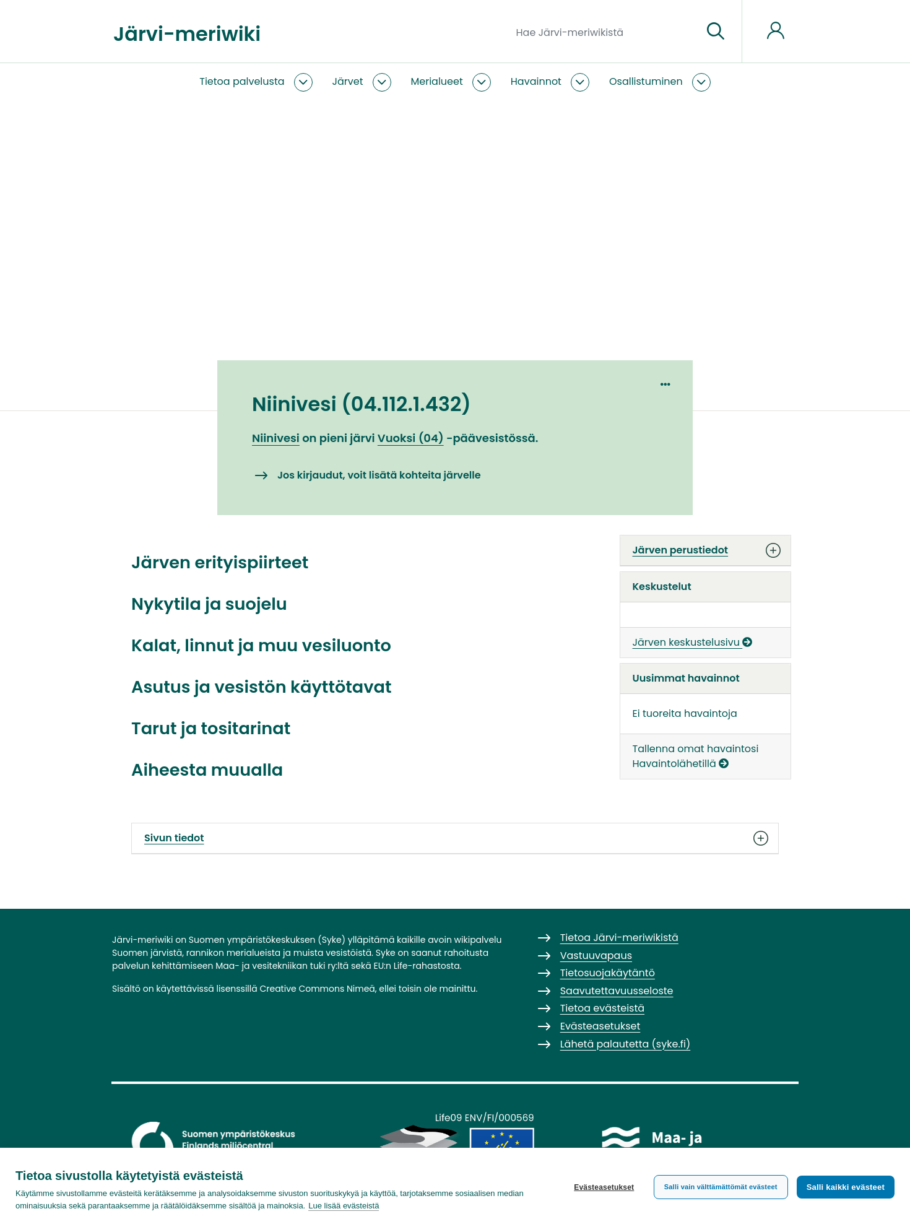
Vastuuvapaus (596, 955)
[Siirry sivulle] (716, 31)
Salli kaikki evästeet (846, 1187)
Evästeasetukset (604, 1187)
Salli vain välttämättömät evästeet (721, 1186)
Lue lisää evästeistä (343, 1205)
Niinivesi (276, 438)
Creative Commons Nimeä (317, 988)
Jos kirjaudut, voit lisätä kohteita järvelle (379, 475)
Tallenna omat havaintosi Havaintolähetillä (696, 756)
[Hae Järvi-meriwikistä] (604, 31)
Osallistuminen (646, 81)
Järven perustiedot (706, 550)
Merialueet (437, 81)
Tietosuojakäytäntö (607, 973)
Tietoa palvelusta (241, 81)
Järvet (347, 81)
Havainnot (536, 81)
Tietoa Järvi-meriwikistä (619, 937)
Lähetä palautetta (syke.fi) (625, 1044)
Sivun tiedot (455, 838)
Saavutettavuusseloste (617, 991)
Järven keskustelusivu (693, 642)
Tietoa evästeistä (602, 1008)
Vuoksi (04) (411, 438)
